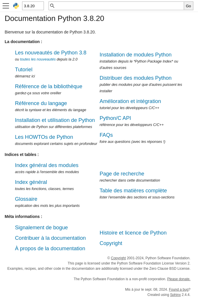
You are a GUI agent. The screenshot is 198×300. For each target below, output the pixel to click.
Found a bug (178, 289)
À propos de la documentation (50, 248)
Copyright (111, 243)
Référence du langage (41, 103)
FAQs (106, 135)
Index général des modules (46, 165)
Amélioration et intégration (130, 101)
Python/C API (115, 118)
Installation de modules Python (136, 55)
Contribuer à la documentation (50, 238)
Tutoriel (23, 69)
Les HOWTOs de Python (44, 137)
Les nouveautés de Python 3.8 (50, 53)
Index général (31, 182)
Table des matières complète (133, 191)
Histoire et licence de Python (133, 233)
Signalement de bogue (41, 227)
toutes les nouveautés (38, 59)
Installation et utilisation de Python (55, 120)
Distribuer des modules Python (136, 78)
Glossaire (26, 199)
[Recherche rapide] (119, 6)
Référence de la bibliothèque (48, 86)
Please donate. (178, 279)
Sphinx (175, 295)
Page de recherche (122, 174)
